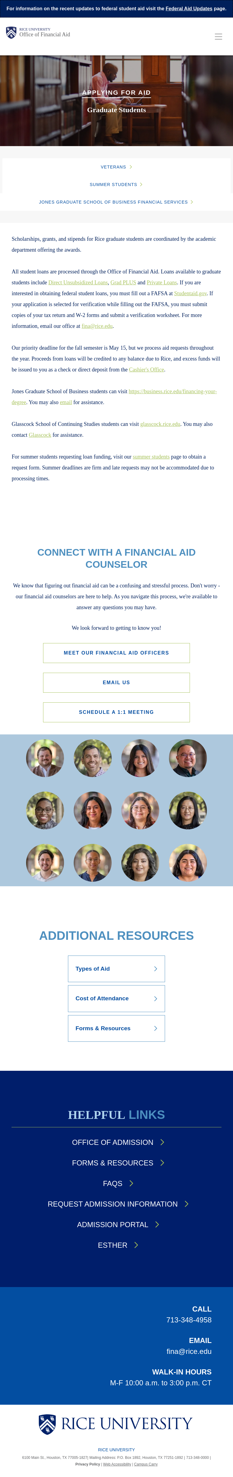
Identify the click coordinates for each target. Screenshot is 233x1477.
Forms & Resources (103, 1028)
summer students (151, 457)
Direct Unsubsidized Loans (78, 282)
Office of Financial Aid (44, 34)
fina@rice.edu (97, 326)
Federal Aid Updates (189, 8)
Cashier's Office (146, 370)
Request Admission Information (112, 1204)
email (66, 402)
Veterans (113, 167)
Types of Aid (93, 969)
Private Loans (162, 282)
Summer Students (113, 184)
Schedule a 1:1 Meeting (116, 712)
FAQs (112, 1183)
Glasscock (40, 435)
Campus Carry (145, 1464)
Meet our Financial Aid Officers (116, 652)
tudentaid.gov (192, 293)
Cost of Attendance (102, 998)
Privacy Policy (88, 1464)
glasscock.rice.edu (160, 424)
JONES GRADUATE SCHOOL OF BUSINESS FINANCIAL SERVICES (113, 202)
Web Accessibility (117, 1464)
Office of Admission (112, 1142)
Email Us (116, 682)
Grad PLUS (123, 282)
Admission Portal (112, 1224)
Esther (112, 1245)
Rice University (34, 29)
